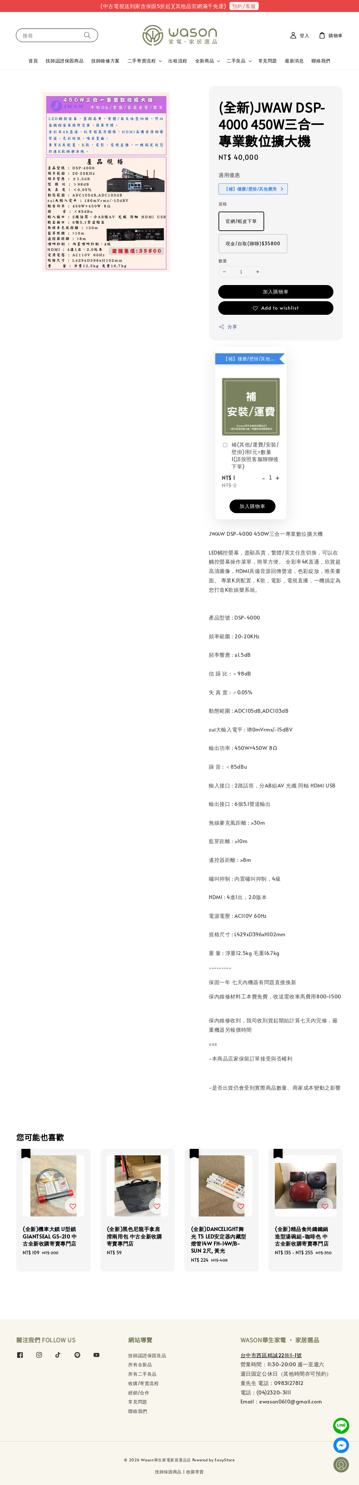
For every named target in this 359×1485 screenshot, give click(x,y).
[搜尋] (87, 35)
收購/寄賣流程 (143, 1383)
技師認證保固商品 (65, 61)
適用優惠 (229, 174)
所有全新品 (140, 1364)
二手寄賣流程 (142, 61)
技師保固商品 (168, 1472)
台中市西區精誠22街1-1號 (271, 1354)
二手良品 (236, 61)
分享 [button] (228, 327)
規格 (223, 204)
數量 (223, 261)
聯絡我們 (320, 61)
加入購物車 (276, 291)
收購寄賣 (195, 1472)
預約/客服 (244, 5)
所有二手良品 (142, 1374)
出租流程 (177, 61)
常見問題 (267, 61)
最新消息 (294, 61)
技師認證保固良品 (147, 1355)
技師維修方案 (105, 61)
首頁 (33, 61)
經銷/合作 (138, 1393)
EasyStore (225, 1460)
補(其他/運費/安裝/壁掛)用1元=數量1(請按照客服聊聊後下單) (250, 455)
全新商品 (204, 61)
